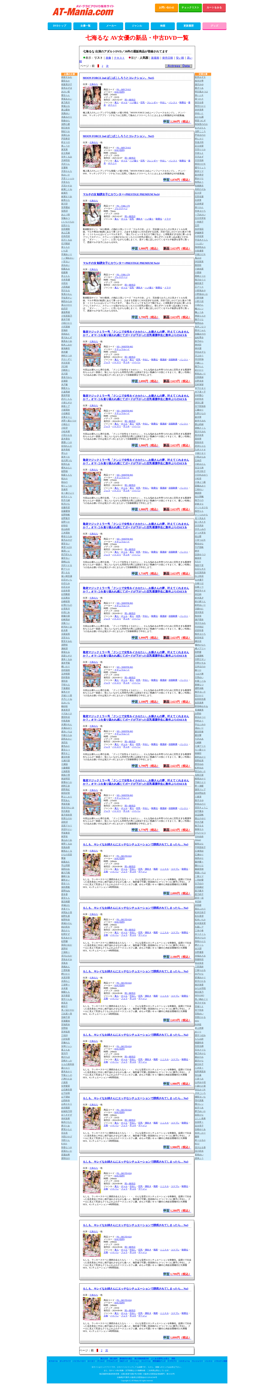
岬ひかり (65, 974)
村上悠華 (199, 1028)
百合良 (64, 1133)
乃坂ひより (200, 782)
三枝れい (199, 489)
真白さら (65, 930)
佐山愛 (198, 536)
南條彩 (198, 753)
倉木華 (198, 417)
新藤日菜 (65, 616)
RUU (197, 1143)
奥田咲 (198, 265)
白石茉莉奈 (200, 572)
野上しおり (66, 796)
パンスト (173, 102)
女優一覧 (85, 25)
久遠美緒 (65, 391)
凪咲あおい (66, 739)
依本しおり (200, 1133)
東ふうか (65, 146)
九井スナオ (200, 449)
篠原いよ (65, 551)
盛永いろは (66, 731)
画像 (108, 57)
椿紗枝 (64, 706)
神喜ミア (65, 406)
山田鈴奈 (65, 1100)
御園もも (65, 992)
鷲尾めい (199, 1154)
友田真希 (199, 702)
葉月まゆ (199, 800)
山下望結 (65, 1097)
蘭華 (197, 1136)
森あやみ (199, 1057)
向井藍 (198, 1024)
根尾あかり (200, 778)
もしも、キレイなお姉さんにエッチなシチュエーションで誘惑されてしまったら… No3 (135, 844)
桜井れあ (65, 464)
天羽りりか (200, 149)
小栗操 (198, 272)
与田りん (65, 1140)
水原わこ (65, 981)
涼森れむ (199, 608)
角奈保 (198, 616)
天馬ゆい (199, 677)
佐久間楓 (199, 496)
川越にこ (199, 363)
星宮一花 (199, 898)
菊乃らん (199, 366)
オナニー (112, 105)
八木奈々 (199, 1068)
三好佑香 (65, 1039)
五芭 (197, 225)
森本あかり (66, 1071)
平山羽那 (65, 865)
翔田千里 (199, 565)
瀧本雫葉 (65, 663)
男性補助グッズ (159, 1361)
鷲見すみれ (66, 641)
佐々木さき (200, 522)
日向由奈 (199, 836)
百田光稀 (199, 1046)
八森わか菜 (200, 1086)
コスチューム (184, 1361)
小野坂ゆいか (201, 294)
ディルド (101, 1361)
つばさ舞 (199, 674)
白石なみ (65, 583)
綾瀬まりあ (66, 196)
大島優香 (199, 250)
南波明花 (65, 778)
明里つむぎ (200, 120)
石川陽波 (65, 243)
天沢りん (65, 164)
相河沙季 (199, 81)
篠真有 (198, 558)
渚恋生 (64, 742)
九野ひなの (200, 413)
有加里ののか (201, 124)
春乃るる (199, 825)
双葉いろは (200, 872)
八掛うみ (199, 1078)
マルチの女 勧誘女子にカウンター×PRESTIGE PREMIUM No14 (121, 194)
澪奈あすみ (66, 959)
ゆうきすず (66, 1115)
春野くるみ (66, 843)
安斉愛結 (65, 207)
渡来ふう (199, 1158)
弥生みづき (200, 1089)
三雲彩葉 (65, 970)
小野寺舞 (199, 297)
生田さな (65, 225)
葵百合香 (199, 102)
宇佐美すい (66, 297)
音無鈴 (64, 330)
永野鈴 (198, 713)
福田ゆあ (65, 869)
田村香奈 (65, 677)
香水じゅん (200, 330)
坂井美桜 (65, 449)
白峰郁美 (65, 601)
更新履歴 (189, 25)
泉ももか (65, 247)
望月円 (64, 1053)
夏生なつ (65, 749)
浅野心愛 (65, 124)
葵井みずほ (66, 88)
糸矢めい (65, 265)
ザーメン (142, 871)
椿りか (198, 670)
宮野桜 (64, 1028)
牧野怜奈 (65, 919)
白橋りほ (199, 583)
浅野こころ (200, 131)
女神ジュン (66, 1046)
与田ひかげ (66, 1136)
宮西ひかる (200, 1017)
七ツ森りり (200, 749)
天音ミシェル (67, 178)
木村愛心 (199, 395)
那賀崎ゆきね (201, 706)
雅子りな (199, 319)
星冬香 (64, 894)
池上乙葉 (65, 232)
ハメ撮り (134, 102)
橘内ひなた (200, 645)
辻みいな (65, 702)
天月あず (199, 156)
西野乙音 (65, 786)
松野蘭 (64, 941)
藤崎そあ (65, 876)
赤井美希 (199, 109)
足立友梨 (199, 146)
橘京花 (198, 641)
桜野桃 (64, 471)
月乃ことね (66, 699)
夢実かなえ (66, 1129)
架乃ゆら (199, 341)
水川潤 (198, 948)
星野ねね (65, 890)
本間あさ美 (66, 912)
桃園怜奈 (199, 1042)
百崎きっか (66, 1060)
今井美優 (65, 279)
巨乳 (143, 102)
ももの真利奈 (67, 1064)
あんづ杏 (65, 214)
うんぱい (199, 243)
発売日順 (167, 57)
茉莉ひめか (66, 945)
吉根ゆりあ (200, 1129)
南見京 (64, 1003)
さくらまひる (201, 507)
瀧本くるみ (66, 659)
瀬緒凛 (64, 648)
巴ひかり (199, 695)
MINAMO (199, 995)
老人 (132, 359)
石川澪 (198, 193)
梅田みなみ (66, 301)
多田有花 (199, 637)
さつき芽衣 (200, 533)
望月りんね (66, 999)
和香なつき (66, 1147)
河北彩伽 (199, 359)
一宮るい (65, 261)
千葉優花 (65, 688)
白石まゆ (65, 587)
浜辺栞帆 (199, 815)
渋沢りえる (66, 565)
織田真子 (199, 283)
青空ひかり (200, 106)
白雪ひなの (66, 605)
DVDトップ (59, 25)
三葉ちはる (200, 970)
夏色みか (65, 746)
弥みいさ (65, 175)
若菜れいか (66, 1151)
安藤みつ (65, 218)
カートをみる (214, 7)
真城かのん (66, 923)
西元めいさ (200, 771)
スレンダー (152, 102)
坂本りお (65, 457)
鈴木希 (64, 630)
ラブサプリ (172, 1361)
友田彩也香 (200, 699)
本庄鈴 (198, 901)
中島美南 (65, 721)
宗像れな (65, 1042)
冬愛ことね (200, 681)
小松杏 (198, 478)
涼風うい (65, 623)
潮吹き (139, 219)
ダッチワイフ (65, 1361)
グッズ (214, 25)
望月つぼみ (200, 1035)
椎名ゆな (199, 543)
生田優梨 (65, 229)
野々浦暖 (199, 786)
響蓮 (63, 858)
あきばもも (200, 128)
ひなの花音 (66, 854)
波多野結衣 (200, 793)
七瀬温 (64, 764)
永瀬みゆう (66, 728)
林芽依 (64, 836)
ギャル (124, 102)
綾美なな (65, 200)
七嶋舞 (198, 742)
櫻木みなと (66, 467)
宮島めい (199, 1013)
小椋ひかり (66, 323)
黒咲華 (198, 439)
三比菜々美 (66, 1013)
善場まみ (65, 652)
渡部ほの (65, 1158)
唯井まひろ (200, 634)
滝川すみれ (200, 623)
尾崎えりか (200, 276)
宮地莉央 (65, 1024)
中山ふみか (200, 724)
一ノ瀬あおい (67, 258)
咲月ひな (65, 504)
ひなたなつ (200, 833)
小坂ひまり (200, 453)
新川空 (64, 203)
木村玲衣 (199, 399)
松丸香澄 (199, 916)
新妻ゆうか (66, 782)
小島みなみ (200, 457)
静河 (197, 551)
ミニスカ (164, 869)
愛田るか (65, 81)
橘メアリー (200, 648)
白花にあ (65, 612)
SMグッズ (124, 1361)
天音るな (65, 182)
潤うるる (65, 572)
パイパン (136, 362)
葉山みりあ (66, 840)
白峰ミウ (199, 587)
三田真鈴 (199, 966)
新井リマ (199, 171)
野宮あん (65, 800)
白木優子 (199, 580)
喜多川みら (66, 377)
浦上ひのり (66, 305)
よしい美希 (200, 1118)
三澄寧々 (65, 984)
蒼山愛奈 (65, 109)
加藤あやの (200, 334)
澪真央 (64, 963)
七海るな (93, 84)
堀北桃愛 (65, 901)
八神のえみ (66, 1078)
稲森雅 (64, 272)
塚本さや (65, 692)
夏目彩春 (199, 731)
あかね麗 (199, 117)
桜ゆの (64, 482)
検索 (162, 25)
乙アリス (199, 287)
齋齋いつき (66, 442)
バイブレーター (79, 1361)
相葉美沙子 (66, 84)
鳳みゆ (198, 258)
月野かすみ (200, 663)
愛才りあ (199, 88)
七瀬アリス (200, 746)
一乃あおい (200, 214)
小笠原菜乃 (66, 316)
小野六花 (199, 301)
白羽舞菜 (65, 594)
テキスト (119, 57)
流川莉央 (199, 1151)
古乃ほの (199, 883)
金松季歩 (199, 337)
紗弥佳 (64, 525)
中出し (163, 102)
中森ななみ (66, 735)
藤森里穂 (199, 869)
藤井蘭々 (199, 862)
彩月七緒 (65, 500)
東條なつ (199, 684)
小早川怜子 (200, 471)
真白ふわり (200, 909)
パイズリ (116, 362)
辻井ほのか (200, 666)
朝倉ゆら (65, 120)
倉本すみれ (200, 420)
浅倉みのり (66, 117)
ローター (91, 1361)
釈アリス (65, 569)
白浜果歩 (65, 598)
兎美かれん (66, 294)
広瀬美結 (199, 851)
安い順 (180, 57)
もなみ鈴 (199, 1039)
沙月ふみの (200, 529)
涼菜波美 (65, 634)
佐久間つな (66, 460)
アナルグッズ (112, 1361)
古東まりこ (66, 417)
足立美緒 (65, 153)
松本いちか (200, 919)
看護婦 (163, 359)
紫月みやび (66, 540)
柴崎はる (65, 561)
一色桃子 (199, 222)
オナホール (53, 1361)
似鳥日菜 (199, 775)
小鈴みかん (200, 464)
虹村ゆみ (199, 768)
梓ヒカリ (199, 138)
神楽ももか (200, 316)
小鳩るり (65, 424)
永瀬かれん (66, 724)
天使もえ (199, 153)
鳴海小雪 (65, 775)
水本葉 (64, 988)
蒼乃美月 (65, 102)
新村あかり (200, 757)
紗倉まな (199, 504)
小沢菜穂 (65, 326)
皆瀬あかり (200, 977)
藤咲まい (65, 880)
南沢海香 (199, 984)
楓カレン (199, 308)
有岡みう (199, 182)
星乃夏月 (199, 890)
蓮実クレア (200, 789)
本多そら (65, 909)
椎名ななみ (66, 536)
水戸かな (199, 974)
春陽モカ (199, 829)
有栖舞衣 (199, 185)
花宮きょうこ (201, 807)
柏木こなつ (200, 326)
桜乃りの (199, 500)
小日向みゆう (201, 475)
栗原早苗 (65, 395)
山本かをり (66, 1104)
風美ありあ (66, 341)
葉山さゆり (200, 818)
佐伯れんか (66, 446)
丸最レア (199, 927)
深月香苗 (65, 995)
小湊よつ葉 (200, 482)
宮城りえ (199, 1006)
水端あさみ (200, 956)
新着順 (155, 57)
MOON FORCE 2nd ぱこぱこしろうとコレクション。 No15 (118, 77)
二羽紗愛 (199, 880)
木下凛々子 (200, 391)
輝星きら (65, 388)
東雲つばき (66, 547)
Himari (198, 840)
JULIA (198, 561)
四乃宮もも (66, 554)
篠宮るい (65, 558)
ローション (134, 1361)
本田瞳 (198, 905)
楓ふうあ (199, 312)
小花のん (199, 305)
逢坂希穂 (65, 312)
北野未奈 (199, 381)
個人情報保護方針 (142, 1359)
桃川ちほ (65, 1057)
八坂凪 (64, 1082)
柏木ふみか (66, 344)
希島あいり (200, 373)
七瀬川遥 (65, 760)
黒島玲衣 (199, 442)
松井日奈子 (200, 912)
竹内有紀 (199, 627)
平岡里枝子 (200, 847)
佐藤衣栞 (65, 507)
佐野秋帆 (65, 514)
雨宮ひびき (200, 164)
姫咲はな (199, 843)
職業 (156, 869)
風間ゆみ (199, 323)
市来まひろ (200, 211)
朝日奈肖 (65, 128)
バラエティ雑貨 (221, 1361)
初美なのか (66, 818)
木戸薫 (64, 384)
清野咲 (64, 645)
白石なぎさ (200, 569)
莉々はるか (200, 1140)
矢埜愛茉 (65, 1086)
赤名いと (199, 113)
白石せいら (66, 580)
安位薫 (198, 1075)
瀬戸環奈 (199, 619)
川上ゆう (199, 355)
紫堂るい (65, 543)
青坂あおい (66, 99)
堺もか (64, 453)
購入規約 (113, 1359)
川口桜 (64, 366)
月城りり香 (66, 695)
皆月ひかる (200, 981)
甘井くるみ (66, 156)
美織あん (65, 966)
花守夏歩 (199, 811)
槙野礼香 (65, 916)
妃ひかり (199, 370)
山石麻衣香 (66, 1089)
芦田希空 (65, 138)
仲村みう (199, 721)
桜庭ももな (66, 475)
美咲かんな (200, 941)
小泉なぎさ (66, 402)
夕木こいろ (200, 1093)
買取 (173, 1359)
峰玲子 (64, 1006)
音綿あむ (65, 334)
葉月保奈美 (66, 815)
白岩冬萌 (65, 590)
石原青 (198, 200)
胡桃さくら (200, 428)
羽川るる (65, 290)
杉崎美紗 (65, 619)
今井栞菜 (199, 236)
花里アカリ (66, 825)
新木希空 (199, 175)
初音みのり (200, 804)
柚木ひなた (66, 1122)
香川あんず (66, 337)
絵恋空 (64, 308)
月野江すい (200, 659)
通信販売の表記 (126, 1359)
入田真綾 (65, 287)
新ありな (199, 178)
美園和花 (199, 959)
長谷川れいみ (67, 807)
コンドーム (145, 1361)
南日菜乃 (199, 992)
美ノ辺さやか (67, 1010)
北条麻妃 (199, 887)
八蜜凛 (198, 796)
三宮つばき (200, 540)
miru (197, 1020)
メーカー (111, 25)
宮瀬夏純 (65, 1021)
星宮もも (65, 898)
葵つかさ (199, 99)
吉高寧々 (199, 1122)
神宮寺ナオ (200, 590)
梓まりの (65, 142)
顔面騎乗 (173, 359)
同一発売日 (130, 100)
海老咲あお (200, 247)
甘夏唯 (64, 167)
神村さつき (66, 355)
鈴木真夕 (199, 598)
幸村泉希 (65, 1118)
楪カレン (199, 1104)
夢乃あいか (200, 1111)
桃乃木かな (200, 1053)
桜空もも (199, 511)
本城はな (65, 905)
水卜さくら (200, 934)
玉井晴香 (65, 674)
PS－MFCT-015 (124, 89)
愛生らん (65, 95)
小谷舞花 (65, 413)
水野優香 (199, 952)
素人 (117, 102)
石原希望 (199, 203)
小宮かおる (66, 435)
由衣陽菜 (65, 1107)
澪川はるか (66, 956)
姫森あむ (65, 862)
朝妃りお (65, 131)
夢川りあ (65, 1125)
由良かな (199, 1115)
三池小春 (199, 930)
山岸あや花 (200, 1082)
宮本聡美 (65, 1031)
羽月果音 (65, 811)
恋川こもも (66, 399)
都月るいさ (200, 692)
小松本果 (65, 431)
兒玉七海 (199, 467)
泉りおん (199, 207)
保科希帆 (65, 887)
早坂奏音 (65, 833)
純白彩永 (65, 927)
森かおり (65, 1068)
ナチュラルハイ (122, 349)
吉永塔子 (199, 1125)
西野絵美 (199, 760)
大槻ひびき (200, 254)
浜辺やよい (66, 829)
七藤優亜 (65, 768)
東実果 (64, 149)
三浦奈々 (65, 952)
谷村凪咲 (65, 670)
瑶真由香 (65, 847)
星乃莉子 (199, 894)
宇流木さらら (201, 240)
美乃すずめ (200, 1003)
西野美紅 (65, 789)
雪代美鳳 (199, 1100)
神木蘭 (64, 352)
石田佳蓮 (199, 196)
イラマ (167, 219)
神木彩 (198, 344)
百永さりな (200, 1050)
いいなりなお (67, 222)
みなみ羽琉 (200, 988)
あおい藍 (65, 91)
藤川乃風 (65, 872)
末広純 (198, 594)
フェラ (107, 362)
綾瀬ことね (66, 189)
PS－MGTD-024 (124, 856)
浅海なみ (65, 135)
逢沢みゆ (199, 84)
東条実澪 (65, 710)
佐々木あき (200, 518)
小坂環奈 (65, 410)
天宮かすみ (66, 185)
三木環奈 (65, 533)
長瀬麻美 (199, 710)
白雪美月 (65, 608)
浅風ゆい (65, 113)
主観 (106, 871)
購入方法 (104, 1359)
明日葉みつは (201, 91)
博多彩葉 (65, 804)
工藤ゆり (199, 410)
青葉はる (65, 106)
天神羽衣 (65, 160)
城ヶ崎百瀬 (66, 576)
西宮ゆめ (199, 764)
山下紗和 (65, 1093)
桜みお (64, 478)
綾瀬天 (64, 193)
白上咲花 (199, 576)
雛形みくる (66, 851)
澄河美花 (199, 612)
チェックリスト (190, 7)
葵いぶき (199, 95)
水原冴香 (65, 977)
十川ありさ (66, 713)
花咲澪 (64, 822)
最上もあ (65, 1050)
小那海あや (200, 290)
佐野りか (65, 522)
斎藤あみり (200, 486)
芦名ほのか (200, 135)
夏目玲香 (65, 757)
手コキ (126, 362)
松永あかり (66, 937)
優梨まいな (200, 1097)
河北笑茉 (65, 363)
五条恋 (198, 460)
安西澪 (64, 211)
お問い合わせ (166, 7)
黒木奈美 (199, 435)
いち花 (64, 250)
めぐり (198, 1031)
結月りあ (199, 1107)
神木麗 (198, 348)
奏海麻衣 (65, 348)
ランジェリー (197, 1361)
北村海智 (199, 384)
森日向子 (199, 1064)
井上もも (65, 276)
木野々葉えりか (68, 420)
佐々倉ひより (67, 493)
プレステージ (121, 208)
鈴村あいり (200, 605)
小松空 (64, 428)
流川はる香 (200, 1147)
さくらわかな (201, 514)
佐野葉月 (65, 518)
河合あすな (200, 352)
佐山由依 (65, 529)
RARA (64, 1143)
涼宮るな (65, 637)
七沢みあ (199, 739)
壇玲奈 (64, 681)
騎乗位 (183, 102)
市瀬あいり (66, 254)
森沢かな (199, 1060)
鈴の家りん (200, 601)
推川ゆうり (200, 279)
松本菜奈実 (200, 923)
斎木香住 (65, 439)
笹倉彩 (64, 489)
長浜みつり (200, 717)
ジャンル (137, 25)
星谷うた (65, 883)
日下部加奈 (200, 406)
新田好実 (65, 793)
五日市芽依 (200, 218)
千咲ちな (65, 684)
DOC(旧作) (120, 92)
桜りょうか (66, 486)
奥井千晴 (65, 319)
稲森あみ (65, 269)
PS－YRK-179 (123, 206)
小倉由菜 (199, 269)
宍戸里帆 (199, 547)
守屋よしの (66, 1075)
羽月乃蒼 (199, 822)
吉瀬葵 (64, 381)
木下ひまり (200, 388)
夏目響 (198, 735)
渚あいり (199, 728)
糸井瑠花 (199, 229)
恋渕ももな (200, 446)
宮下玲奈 (199, 1010)
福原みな (199, 858)
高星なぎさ (66, 655)
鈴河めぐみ (66, 627)
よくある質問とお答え (160, 1359)
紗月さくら (66, 496)
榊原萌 (198, 493)
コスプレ (175, 869)
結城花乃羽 (66, 1111)
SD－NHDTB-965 (125, 346)
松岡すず (65, 934)
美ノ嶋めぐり (201, 999)
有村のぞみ (200, 189)
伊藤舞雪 (199, 232)
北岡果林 (199, 377)
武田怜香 (199, 630)
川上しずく (66, 359)
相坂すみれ (66, 77)
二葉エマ (199, 876)
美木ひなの (200, 937)
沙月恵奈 (199, 525)
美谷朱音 (199, 963)
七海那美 (65, 771)
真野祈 (64, 948)
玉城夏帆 (199, 655)
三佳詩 (64, 1035)
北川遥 (64, 373)
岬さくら (199, 945)
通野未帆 (199, 688)
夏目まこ (65, 753)
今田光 (64, 283)
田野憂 (198, 652)
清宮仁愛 (199, 402)
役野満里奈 (200, 1071)
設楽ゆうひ (200, 554)
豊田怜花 (65, 717)
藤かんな (199, 865)
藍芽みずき (200, 77)
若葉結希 (65, 1154)
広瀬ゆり (199, 854)
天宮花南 (199, 160)
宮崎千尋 (65, 1017)
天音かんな (66, 171)
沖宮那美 (199, 261)
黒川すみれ (200, 431)
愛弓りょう (200, 167)
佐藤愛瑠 (65, 511)
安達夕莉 (199, 142)
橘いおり (65, 666)
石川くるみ (66, 240)
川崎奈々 (65, 370)
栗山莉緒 (199, 424)
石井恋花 (65, 236)
